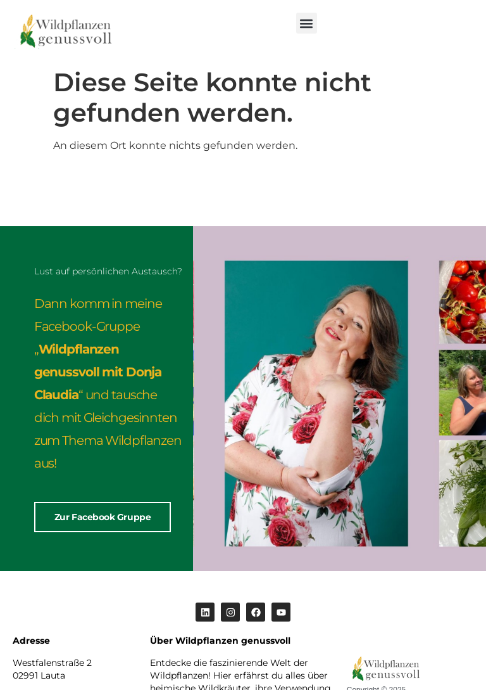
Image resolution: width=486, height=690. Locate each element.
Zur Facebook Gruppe (102, 517)
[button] (306, 23)
